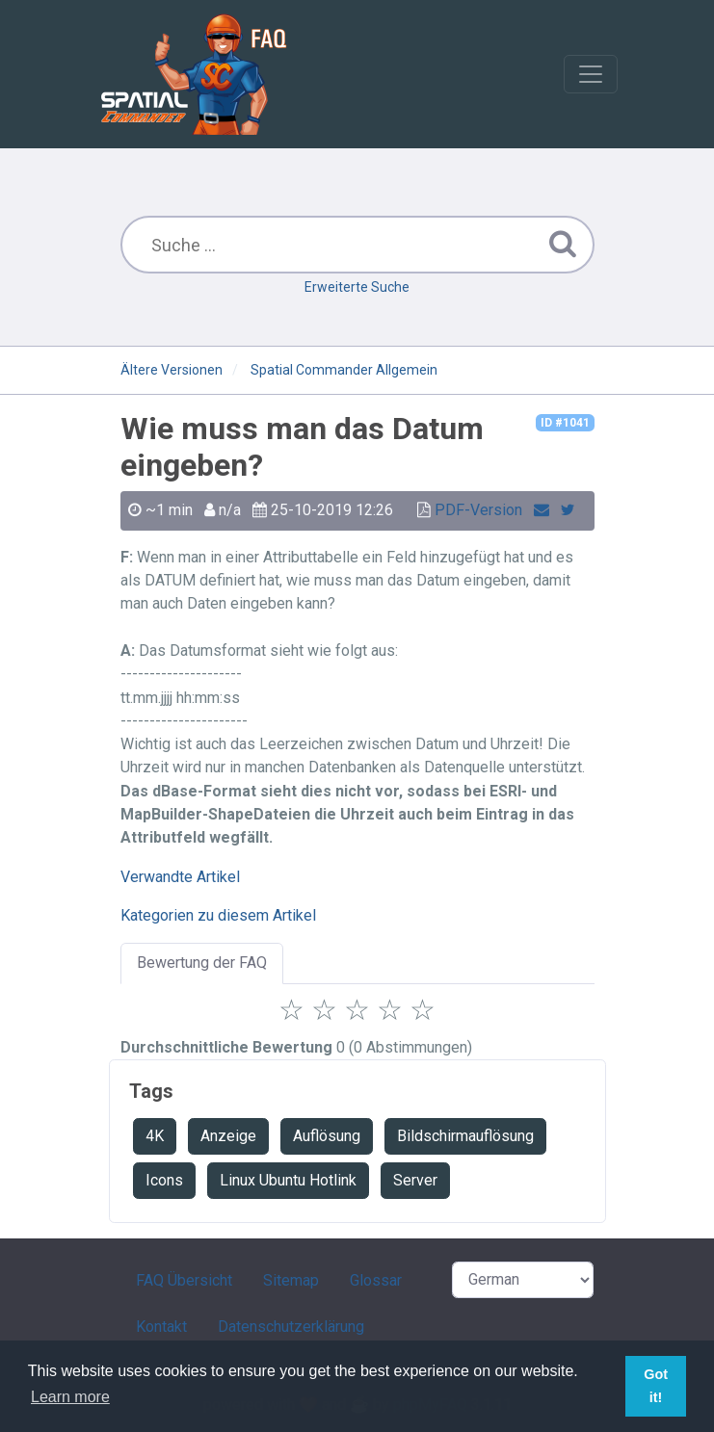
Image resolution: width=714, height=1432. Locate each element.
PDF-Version (478, 510)
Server (415, 1180)
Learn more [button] (70, 1397)
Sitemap (291, 1280)
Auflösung (326, 1136)
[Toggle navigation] (591, 74)
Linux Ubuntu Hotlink (288, 1180)
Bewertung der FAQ (202, 962)
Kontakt (161, 1326)
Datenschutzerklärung (291, 1326)
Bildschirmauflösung (465, 1136)
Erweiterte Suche (357, 287)
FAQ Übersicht (184, 1280)
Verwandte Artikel (180, 877)
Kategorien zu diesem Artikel (218, 915)
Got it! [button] (656, 1386)
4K (154, 1136)
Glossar (376, 1280)
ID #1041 (565, 423)
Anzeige (228, 1136)
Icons (164, 1180)
